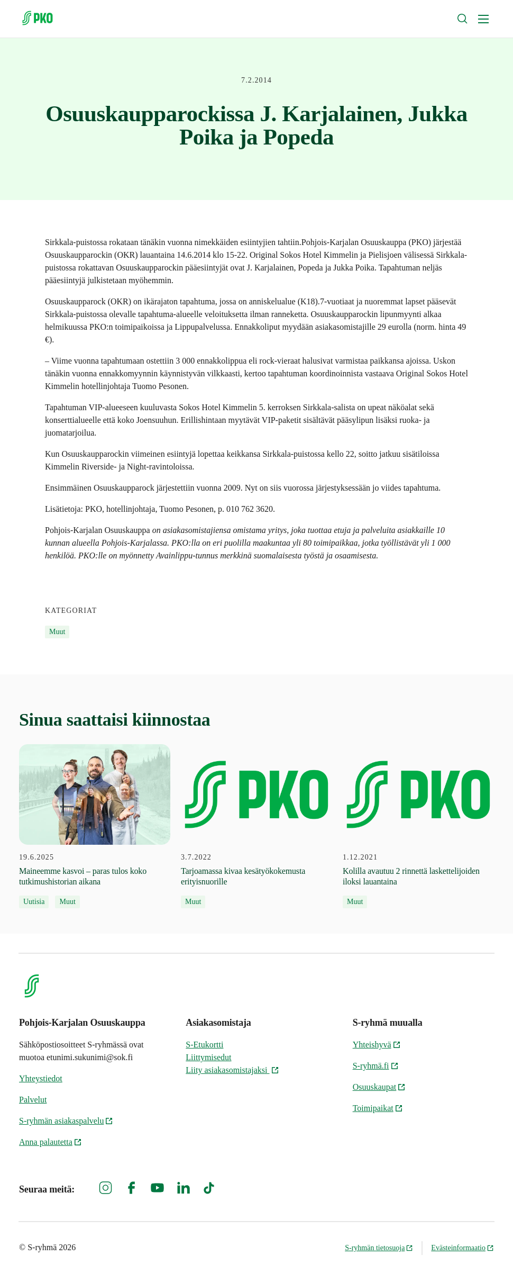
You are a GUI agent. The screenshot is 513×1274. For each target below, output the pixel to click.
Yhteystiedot (40, 1078)
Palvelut (33, 1099)
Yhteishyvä (377, 1044)
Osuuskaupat (379, 1086)
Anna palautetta (50, 1141)
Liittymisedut (208, 1057)
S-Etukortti (204, 1044)
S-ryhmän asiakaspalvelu (66, 1120)
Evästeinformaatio (462, 1248)
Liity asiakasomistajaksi (232, 1069)
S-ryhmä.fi (376, 1065)
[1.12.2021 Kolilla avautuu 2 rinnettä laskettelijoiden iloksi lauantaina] (418, 826)
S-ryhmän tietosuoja (379, 1248)
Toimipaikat (378, 1108)
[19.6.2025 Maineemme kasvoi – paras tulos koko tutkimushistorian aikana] (94, 826)
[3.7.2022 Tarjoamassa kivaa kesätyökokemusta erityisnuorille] (256, 826)
